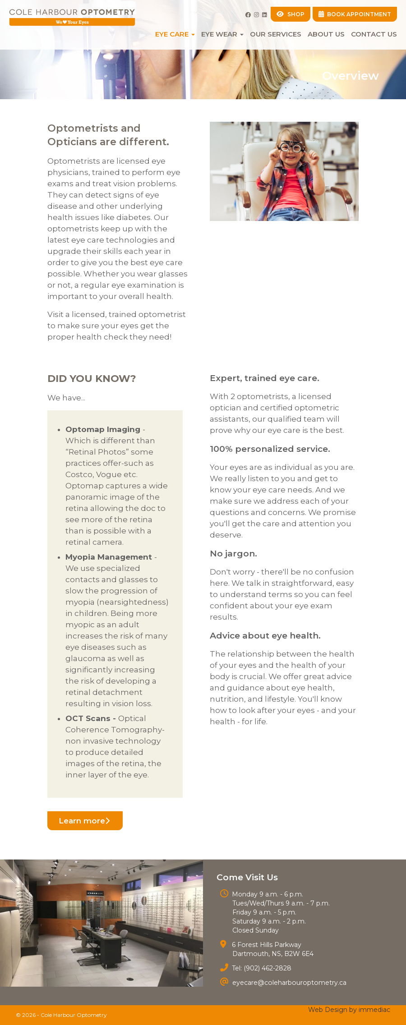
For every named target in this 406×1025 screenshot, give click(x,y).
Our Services (275, 34)
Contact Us (374, 34)
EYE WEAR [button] (222, 34)
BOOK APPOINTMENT (355, 14)
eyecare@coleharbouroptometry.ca (288, 983)
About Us (326, 34)
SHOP (290, 14)
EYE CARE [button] (175, 34)
